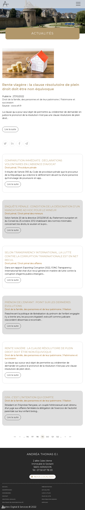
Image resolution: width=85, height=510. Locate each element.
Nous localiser (44, 476)
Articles (45, 502)
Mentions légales (9, 499)
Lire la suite (10, 129)
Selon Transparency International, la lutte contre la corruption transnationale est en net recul (41, 256)
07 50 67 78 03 (45, 470)
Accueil (5, 486)
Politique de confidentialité (12, 502)
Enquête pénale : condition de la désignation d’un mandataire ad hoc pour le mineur (42, 208)
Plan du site (46, 496)
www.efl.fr (16, 105)
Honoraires (6, 493)
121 (53, 437)
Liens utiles (46, 493)
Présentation (47, 486)
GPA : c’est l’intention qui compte (29, 397)
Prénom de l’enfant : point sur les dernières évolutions (38, 304)
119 (42, 437)
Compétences (7, 490)
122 (57, 437)
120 (47, 437)
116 (27, 437)
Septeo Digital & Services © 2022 (19, 507)
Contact (5, 496)
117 (32, 437)
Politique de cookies (49, 499)
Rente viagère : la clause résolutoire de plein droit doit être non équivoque (39, 350)
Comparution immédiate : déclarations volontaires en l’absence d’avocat (33, 162)
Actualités (46, 490)
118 (37, 437)
